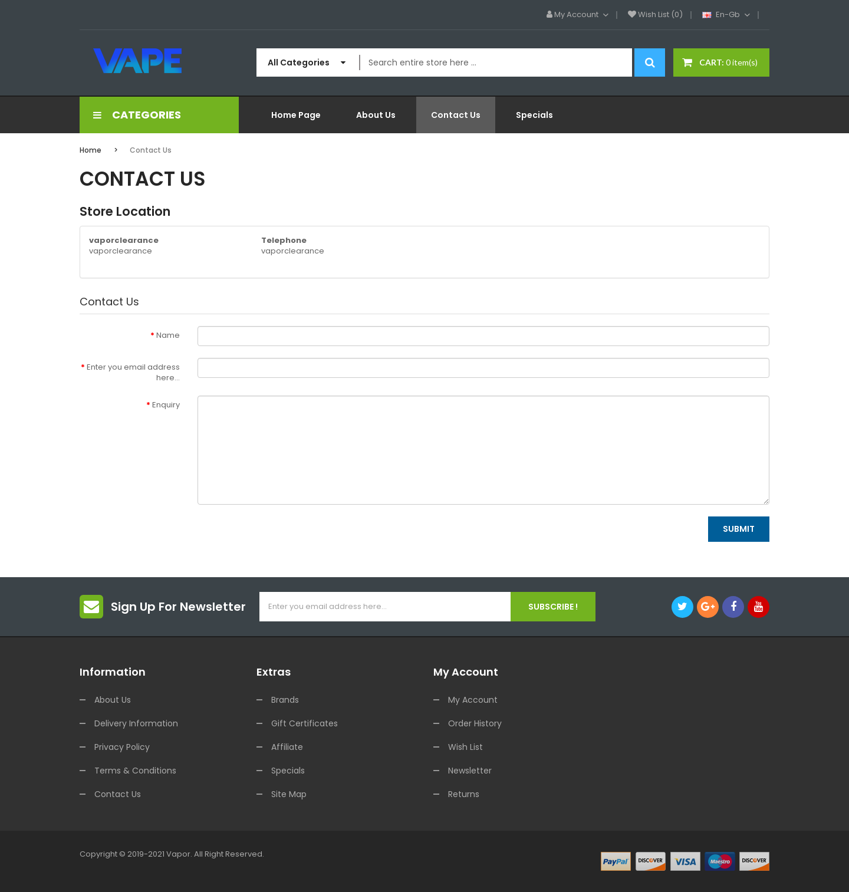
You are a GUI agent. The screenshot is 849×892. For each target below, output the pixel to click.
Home (90, 150)
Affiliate (287, 747)
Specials (288, 770)
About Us (112, 700)
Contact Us (151, 150)
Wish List (465, 747)
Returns (463, 794)
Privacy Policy (122, 747)
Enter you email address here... (133, 372)
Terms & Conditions (135, 770)
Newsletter (470, 770)
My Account (473, 700)
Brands (285, 700)
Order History (475, 723)
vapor (178, 854)
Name (168, 335)
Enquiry (166, 404)
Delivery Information (136, 723)
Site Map (289, 794)
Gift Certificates (304, 723)
